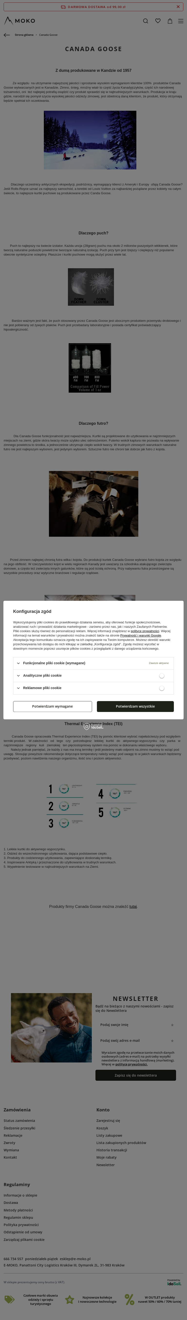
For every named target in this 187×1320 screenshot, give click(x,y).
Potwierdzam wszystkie (135, 706)
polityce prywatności (145, 631)
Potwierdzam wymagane (52, 706)
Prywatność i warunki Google (140, 635)
